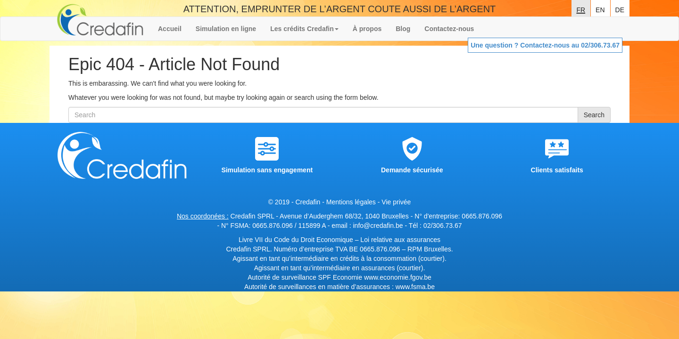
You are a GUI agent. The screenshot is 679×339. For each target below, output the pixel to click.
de (619, 9)
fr (580, 9)
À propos (367, 28)
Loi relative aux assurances (400, 239)
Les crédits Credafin (304, 28)
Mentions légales (351, 202)
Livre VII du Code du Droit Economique (297, 239)
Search (594, 115)
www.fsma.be (415, 287)
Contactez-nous (449, 28)
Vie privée (396, 202)
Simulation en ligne (226, 28)
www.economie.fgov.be (397, 277)
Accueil (170, 28)
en (600, 9)
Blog (403, 28)
